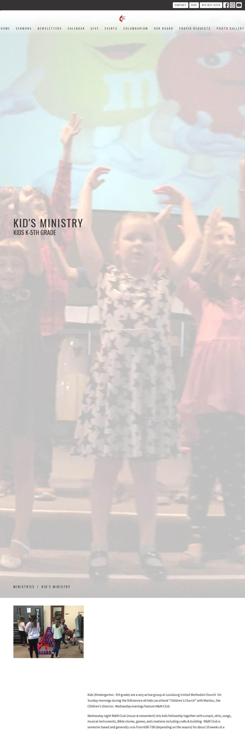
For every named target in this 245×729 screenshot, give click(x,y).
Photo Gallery (230, 28)
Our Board (163, 28)
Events (111, 28)
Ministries (24, 586)
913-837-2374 (211, 5)
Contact (180, 5)
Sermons (24, 28)
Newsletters (50, 28)
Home (5, 28)
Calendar (76, 28)
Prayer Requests (195, 28)
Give (194, 5)
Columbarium (135, 28)
